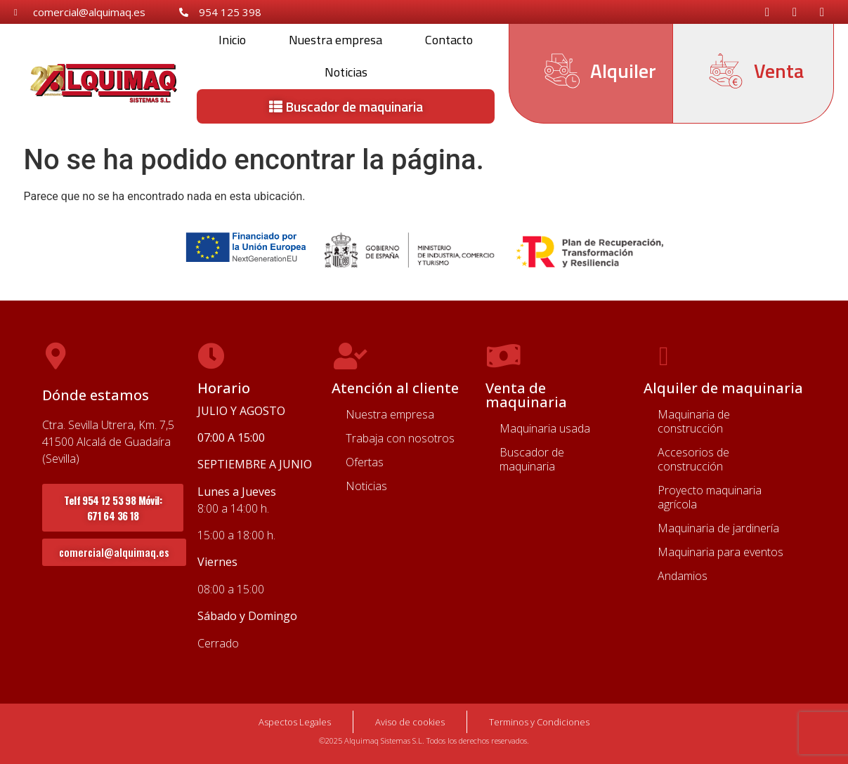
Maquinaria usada (545, 428)
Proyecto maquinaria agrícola (710, 497)
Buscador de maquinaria (532, 459)
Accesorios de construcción (693, 459)
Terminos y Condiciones (539, 722)
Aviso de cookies (410, 722)
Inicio (232, 39)
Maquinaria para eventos (720, 552)
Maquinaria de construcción (694, 421)
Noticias (346, 71)
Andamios (682, 576)
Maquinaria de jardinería (718, 528)
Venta (779, 70)
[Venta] (725, 70)
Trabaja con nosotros (400, 438)
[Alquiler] (562, 70)
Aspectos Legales (295, 722)
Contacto (449, 39)
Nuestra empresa (335, 39)
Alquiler (623, 70)
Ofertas (365, 462)
